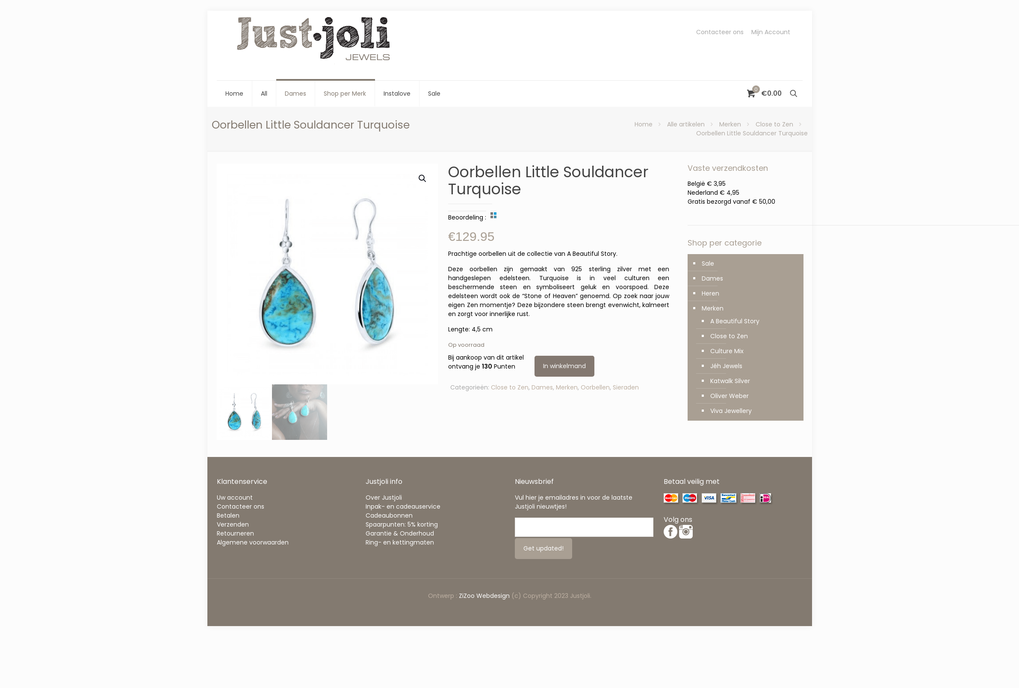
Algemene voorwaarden (253, 542)
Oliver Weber (729, 396)
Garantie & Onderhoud (400, 533)
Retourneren (235, 533)
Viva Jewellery (731, 411)
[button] (422, 178)
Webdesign (493, 595)
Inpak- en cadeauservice (403, 506)
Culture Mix (727, 351)
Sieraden (626, 387)
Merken (730, 124)
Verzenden (233, 524)
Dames (542, 387)
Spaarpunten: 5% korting (402, 524)
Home (644, 124)
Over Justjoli (384, 497)
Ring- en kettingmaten (400, 542)
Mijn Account (770, 32)
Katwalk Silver (730, 381)
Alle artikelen (686, 124)
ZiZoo (467, 595)
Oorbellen (595, 387)
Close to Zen (774, 124)
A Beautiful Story (734, 321)
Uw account (235, 497)
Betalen (228, 515)
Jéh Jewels (726, 366)
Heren (710, 293)
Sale (708, 263)
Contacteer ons (720, 32)
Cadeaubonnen (389, 515)
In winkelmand (564, 366)
